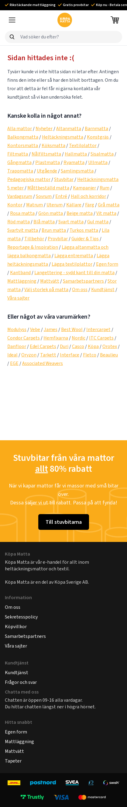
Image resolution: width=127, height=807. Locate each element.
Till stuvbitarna (64, 522)
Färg (89, 205)
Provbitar (58, 238)
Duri (64, 346)
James (50, 329)
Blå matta (44, 221)
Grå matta (108, 205)
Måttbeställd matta (48, 188)
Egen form (107, 264)
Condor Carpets (23, 338)
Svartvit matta (22, 230)
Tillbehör (34, 238)
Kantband (20, 272)
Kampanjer (84, 188)
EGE (14, 363)
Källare (73, 205)
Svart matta (71, 221)
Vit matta (106, 213)
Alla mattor (19, 128)
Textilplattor (83, 145)
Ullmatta (98, 162)
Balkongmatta (22, 137)
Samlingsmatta (77, 171)
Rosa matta (22, 213)
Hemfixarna (55, 338)
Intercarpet (98, 329)
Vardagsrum (19, 196)
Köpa (93, 346)
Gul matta (97, 221)
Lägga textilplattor (72, 264)
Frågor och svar (21, 682)
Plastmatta (47, 162)
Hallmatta (76, 154)
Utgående (47, 171)
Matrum (34, 205)
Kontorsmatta (22, 145)
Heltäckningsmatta (62, 137)
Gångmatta (19, 162)
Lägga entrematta (73, 255)
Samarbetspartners (83, 281)
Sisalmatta (102, 154)
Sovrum (44, 196)
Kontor (14, 205)
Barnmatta (96, 128)
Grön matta (50, 213)
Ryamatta (73, 162)
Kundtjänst (103, 289)
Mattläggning (21, 281)
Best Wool (72, 329)
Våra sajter (18, 298)
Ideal (12, 355)
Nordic (78, 338)
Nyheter (44, 128)
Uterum (54, 205)
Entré (61, 196)
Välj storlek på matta (46, 289)
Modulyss (16, 329)
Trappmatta (20, 171)
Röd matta (18, 221)
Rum (104, 188)
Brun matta (54, 230)
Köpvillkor (16, 626)
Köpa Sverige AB (71, 582)
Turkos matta (84, 230)
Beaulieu (109, 355)
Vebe (35, 329)
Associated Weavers (42, 363)
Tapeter (13, 761)
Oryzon (28, 355)
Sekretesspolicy (21, 617)
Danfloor (16, 346)
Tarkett (48, 355)
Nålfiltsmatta (46, 154)
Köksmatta (53, 145)
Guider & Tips (85, 238)
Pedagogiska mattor (28, 179)
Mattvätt (49, 281)
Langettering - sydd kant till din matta (74, 272)
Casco (78, 346)
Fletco (89, 355)
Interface (69, 355)
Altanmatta (68, 128)
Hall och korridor (88, 196)
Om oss (80, 289)
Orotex (109, 346)
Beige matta (80, 213)
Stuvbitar (64, 179)
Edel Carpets (43, 346)
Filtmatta (17, 154)
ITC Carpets (101, 338)
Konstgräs (98, 137)
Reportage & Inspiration (32, 247)
